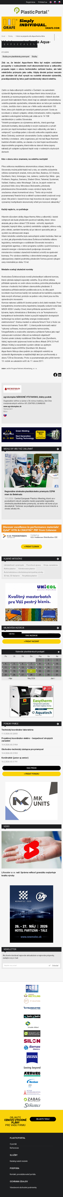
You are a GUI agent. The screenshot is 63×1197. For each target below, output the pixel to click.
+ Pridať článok (31, 547)
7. (31, 664)
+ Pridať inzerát (31, 641)
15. (40, 667)
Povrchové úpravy (33, 565)
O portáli (13, 1144)
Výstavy (27, 44)
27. (23, 675)
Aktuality (24, 44)
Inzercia (14, 44)
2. (48, 660)
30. (48, 675)
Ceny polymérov (17, 44)
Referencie (14, 1148)
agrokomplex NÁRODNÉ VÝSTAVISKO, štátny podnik (27, 397)
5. (14, 664)
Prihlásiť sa (42, 2)
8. (40, 664)
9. (48, 664)
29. (40, 675)
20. (23, 671)
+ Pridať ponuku (31, 774)
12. (14, 667)
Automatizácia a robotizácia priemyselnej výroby (23, 572)
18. (6, 671)
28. (31, 675)
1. (40, 660)
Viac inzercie (31, 636)
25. (6, 675)
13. (23, 667)
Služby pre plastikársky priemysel (16, 57)
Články (20, 44)
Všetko (12, 634)
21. (31, 671)
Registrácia (30, 2)
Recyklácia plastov (29, 576)
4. (6, 664)
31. (57, 675)
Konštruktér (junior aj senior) (15, 758)
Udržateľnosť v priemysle (14, 565)
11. (6, 667)
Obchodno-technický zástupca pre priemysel (22, 749)
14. (31, 667)
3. (57, 660)
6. (23, 664)
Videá (33, 44)
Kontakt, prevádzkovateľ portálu (23, 1174)
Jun (53, 678)
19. (14, 671)
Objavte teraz (43, 1119)
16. (48, 667)
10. (57, 664)
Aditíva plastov (10, 569)
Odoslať (53, 965)
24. (57, 671)
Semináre (30, 44)
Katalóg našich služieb (19, 1161)
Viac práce (32, 768)
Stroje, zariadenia (50, 565)
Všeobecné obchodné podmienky (23, 1187)
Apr (10, 678)
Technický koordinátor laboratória (17, 730)
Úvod (3, 36)
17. (57, 667)
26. (14, 675)
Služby (34, 57)
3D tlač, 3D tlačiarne (12, 576)
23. (48, 671)
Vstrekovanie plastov (26, 569)
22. (40, 671)
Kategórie (7, 44)
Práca (37, 44)
